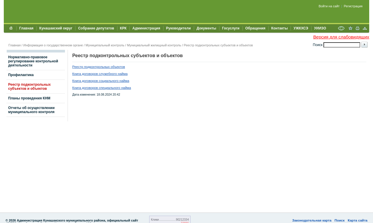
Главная (26, 28)
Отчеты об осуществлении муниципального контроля (31, 110)
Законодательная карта (312, 220)
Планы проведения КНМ (29, 98)
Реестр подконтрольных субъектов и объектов (218, 45)
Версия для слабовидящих (341, 36)
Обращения (255, 28)
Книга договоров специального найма (101, 87)
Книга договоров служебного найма (100, 73)
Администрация (146, 28)
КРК (123, 28)
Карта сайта (357, 220)
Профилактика (21, 75)
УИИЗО (320, 28)
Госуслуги (231, 28)
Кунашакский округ (55, 28)
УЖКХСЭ (300, 28)
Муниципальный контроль (105, 45)
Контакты (279, 28)
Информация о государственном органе (53, 45)
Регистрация (353, 6)
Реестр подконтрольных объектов (98, 67)
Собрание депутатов (96, 28)
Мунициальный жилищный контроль (154, 45)
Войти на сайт (329, 6)
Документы (206, 28)
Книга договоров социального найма (100, 80)
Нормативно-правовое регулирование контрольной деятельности (33, 61)
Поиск (340, 220)
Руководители (178, 28)
